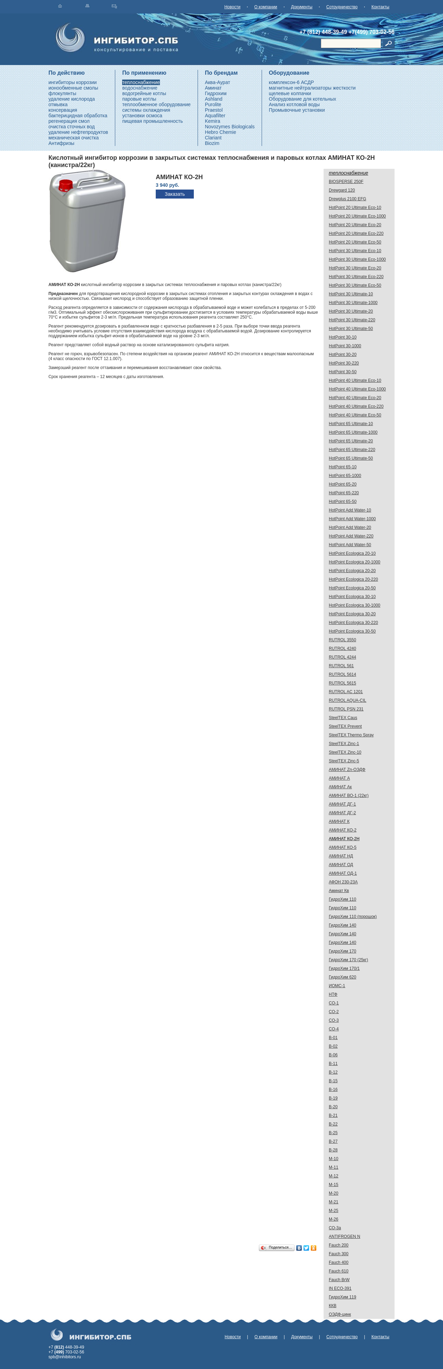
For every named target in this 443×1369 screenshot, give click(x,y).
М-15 (333, 1184)
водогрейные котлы (144, 93)
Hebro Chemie (220, 132)
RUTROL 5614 (342, 674)
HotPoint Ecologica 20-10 (352, 553)
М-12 (333, 1176)
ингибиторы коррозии (72, 82)
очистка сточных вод (71, 126)
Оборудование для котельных (302, 99)
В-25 (333, 1132)
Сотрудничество (342, 6)
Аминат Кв (339, 890)
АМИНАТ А (339, 778)
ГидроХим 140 (342, 925)
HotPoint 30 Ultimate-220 (352, 320)
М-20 (333, 1193)
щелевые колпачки (290, 93)
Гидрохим (216, 93)
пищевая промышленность (152, 121)
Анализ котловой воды (294, 104)
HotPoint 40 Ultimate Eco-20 (355, 397)
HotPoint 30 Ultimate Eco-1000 (357, 259)
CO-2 (334, 1011)
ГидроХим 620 (342, 977)
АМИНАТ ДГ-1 (342, 804)
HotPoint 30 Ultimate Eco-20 (355, 268)
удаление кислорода (71, 99)
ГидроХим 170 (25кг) (348, 959)
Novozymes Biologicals (230, 126)
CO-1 (334, 1003)
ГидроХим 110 (342, 899)
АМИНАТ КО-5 (342, 847)
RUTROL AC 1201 (346, 691)
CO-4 (334, 1029)
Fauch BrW (339, 1279)
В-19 (333, 1098)
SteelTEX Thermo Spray (351, 735)
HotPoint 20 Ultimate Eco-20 (355, 224)
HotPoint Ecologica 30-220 (353, 622)
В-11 (333, 1063)
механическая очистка (73, 137)
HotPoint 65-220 (344, 492)
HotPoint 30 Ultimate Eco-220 (356, 276)
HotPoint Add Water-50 (350, 544)
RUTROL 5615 (342, 683)
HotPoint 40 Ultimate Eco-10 (355, 380)
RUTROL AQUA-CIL (347, 700)
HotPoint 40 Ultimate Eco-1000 (357, 389)
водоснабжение (139, 88)
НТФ (333, 994)
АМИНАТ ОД (341, 864)
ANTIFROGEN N (344, 1236)
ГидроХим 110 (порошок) (353, 916)
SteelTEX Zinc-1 (344, 743)
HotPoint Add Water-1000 (352, 518)
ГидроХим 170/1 (344, 968)
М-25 (333, 1210)
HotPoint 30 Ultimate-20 (351, 311)
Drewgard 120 (342, 190)
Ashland (214, 99)
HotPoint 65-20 (342, 484)
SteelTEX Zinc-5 (344, 761)
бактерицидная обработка (77, 115)
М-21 (333, 1202)
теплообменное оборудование (156, 104)
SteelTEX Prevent (345, 726)
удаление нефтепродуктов (78, 132)
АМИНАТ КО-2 (342, 830)
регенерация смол (69, 121)
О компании (265, 6)
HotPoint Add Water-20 (350, 527)
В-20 (333, 1106)
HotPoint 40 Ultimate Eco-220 (356, 406)
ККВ (332, 1305)
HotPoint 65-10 (342, 467)
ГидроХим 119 (342, 1297)
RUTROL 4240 (342, 648)
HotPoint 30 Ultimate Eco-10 (355, 250)
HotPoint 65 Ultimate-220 (352, 449)
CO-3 (334, 1020)
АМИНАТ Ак (340, 786)
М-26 (333, 1219)
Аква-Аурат (217, 82)
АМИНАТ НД (341, 856)
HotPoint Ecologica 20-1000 (354, 562)
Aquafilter (215, 115)
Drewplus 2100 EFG (347, 198)
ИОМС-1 (337, 985)
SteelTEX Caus (343, 717)
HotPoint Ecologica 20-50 (352, 588)
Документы (302, 6)
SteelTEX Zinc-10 (345, 752)
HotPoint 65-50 (342, 501)
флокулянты (62, 93)
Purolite (213, 104)
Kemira (212, 121)
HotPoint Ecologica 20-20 (352, 570)
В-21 (333, 1115)
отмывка (57, 104)
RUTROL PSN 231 (346, 709)
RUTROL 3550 (342, 639)
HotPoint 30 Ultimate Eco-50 (355, 285)
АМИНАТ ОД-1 (343, 873)
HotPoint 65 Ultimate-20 (351, 441)
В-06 (333, 1055)
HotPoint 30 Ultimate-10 (351, 294)
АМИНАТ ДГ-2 (342, 812)
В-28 (333, 1150)
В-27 (333, 1141)
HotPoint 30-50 (342, 371)
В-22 (333, 1124)
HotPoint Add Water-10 (350, 510)
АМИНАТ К (339, 821)
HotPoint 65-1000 (345, 475)
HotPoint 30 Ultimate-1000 (353, 302)
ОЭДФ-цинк (340, 1314)
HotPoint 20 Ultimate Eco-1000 (357, 216)
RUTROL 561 (341, 665)
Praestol (214, 110)
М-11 (333, 1167)
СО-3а (335, 1227)
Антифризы (61, 143)
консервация (62, 110)
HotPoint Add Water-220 (351, 536)
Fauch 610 (339, 1271)
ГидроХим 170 (342, 951)
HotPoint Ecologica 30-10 (352, 596)
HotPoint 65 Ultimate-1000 (353, 432)
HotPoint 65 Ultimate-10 (351, 423)
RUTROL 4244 (342, 657)
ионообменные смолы (73, 88)
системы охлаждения (146, 110)
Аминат (213, 88)
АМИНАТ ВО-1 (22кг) (349, 795)
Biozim (212, 143)
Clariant (213, 137)
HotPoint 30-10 (342, 337)
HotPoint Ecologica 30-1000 (354, 605)
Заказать (175, 194)
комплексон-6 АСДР (291, 82)
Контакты (380, 6)
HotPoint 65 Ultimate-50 (351, 458)
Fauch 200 (339, 1245)
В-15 (333, 1080)
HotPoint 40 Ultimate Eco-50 (355, 415)
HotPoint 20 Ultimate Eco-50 (355, 242)
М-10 (333, 1158)
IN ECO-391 (340, 1288)
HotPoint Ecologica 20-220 (353, 579)
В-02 (333, 1046)
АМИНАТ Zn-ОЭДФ (347, 769)
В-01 (333, 1037)
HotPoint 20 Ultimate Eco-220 (356, 233)
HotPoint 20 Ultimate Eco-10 (355, 207)
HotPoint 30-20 (342, 354)
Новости (232, 6)
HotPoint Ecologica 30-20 (352, 614)
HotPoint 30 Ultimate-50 (351, 328)
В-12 (333, 1072)
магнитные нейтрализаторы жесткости (312, 88)
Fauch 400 (339, 1262)
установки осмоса (142, 115)
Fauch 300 (339, 1253)
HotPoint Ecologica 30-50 (352, 631)
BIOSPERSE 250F (346, 181)
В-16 (333, 1089)
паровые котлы (139, 99)
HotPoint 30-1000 (345, 345)
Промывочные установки (297, 110)
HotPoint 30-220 (344, 363)
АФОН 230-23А (343, 882)
